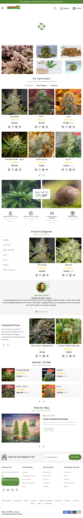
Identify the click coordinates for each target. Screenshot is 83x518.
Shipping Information (28, 476)
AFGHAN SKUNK (22, 370)
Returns (66, 476)
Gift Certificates (69, 483)
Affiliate (66, 486)
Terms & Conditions (28, 483)
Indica (67, 501)
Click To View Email (10, 481)
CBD (39, 503)
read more (49, 429)
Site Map (66, 479)
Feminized (48, 503)
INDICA (5, 265)
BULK (5, 255)
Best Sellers (42, 85)
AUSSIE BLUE (41, 159)
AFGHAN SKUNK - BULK (14, 159)
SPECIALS (7, 245)
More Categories (9, 270)
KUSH (5, 260)
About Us (25, 472)
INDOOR (6, 240)
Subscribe (75, 457)
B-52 (68, 117)
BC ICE (68, 159)
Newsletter (46, 483)
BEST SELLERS (8, 250)
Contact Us (67, 472)
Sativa (75, 501)
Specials (45, 486)
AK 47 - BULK (21, 386)
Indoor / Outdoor (45, 501)
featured (29, 85)
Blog (23, 486)
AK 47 (41, 117)
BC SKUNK (14, 117)
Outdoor (58, 501)
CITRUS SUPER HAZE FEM (68, 346)
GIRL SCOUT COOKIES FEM (42, 346)
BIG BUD (68, 265)
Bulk (32, 503)
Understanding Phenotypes (55, 419)
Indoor (33, 501)
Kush (26, 501)
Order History (47, 476)
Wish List (46, 479)
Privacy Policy (26, 479)
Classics (54, 85)
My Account (46, 472)
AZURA (60, 370)
